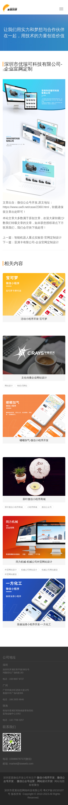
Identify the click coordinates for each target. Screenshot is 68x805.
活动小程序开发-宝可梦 (34, 318)
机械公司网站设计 (29, 570)
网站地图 (59, 781)
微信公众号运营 (26, 781)
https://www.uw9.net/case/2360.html (26, 207)
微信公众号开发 (27, 202)
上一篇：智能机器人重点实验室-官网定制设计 (32, 237)
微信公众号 (47, 507)
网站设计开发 (44, 781)
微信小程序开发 (46, 777)
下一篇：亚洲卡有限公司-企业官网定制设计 (31, 242)
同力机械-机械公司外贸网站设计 (34, 561)
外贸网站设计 (11, 570)
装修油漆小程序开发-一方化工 (34, 624)
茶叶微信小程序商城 (34, 499)
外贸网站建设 (11, 574)
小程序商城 (32, 507)
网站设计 (9, 386)
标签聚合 (34, 784)
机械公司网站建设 (50, 570)
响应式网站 (22, 386)
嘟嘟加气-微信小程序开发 (34, 440)
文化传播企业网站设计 (34, 377)
